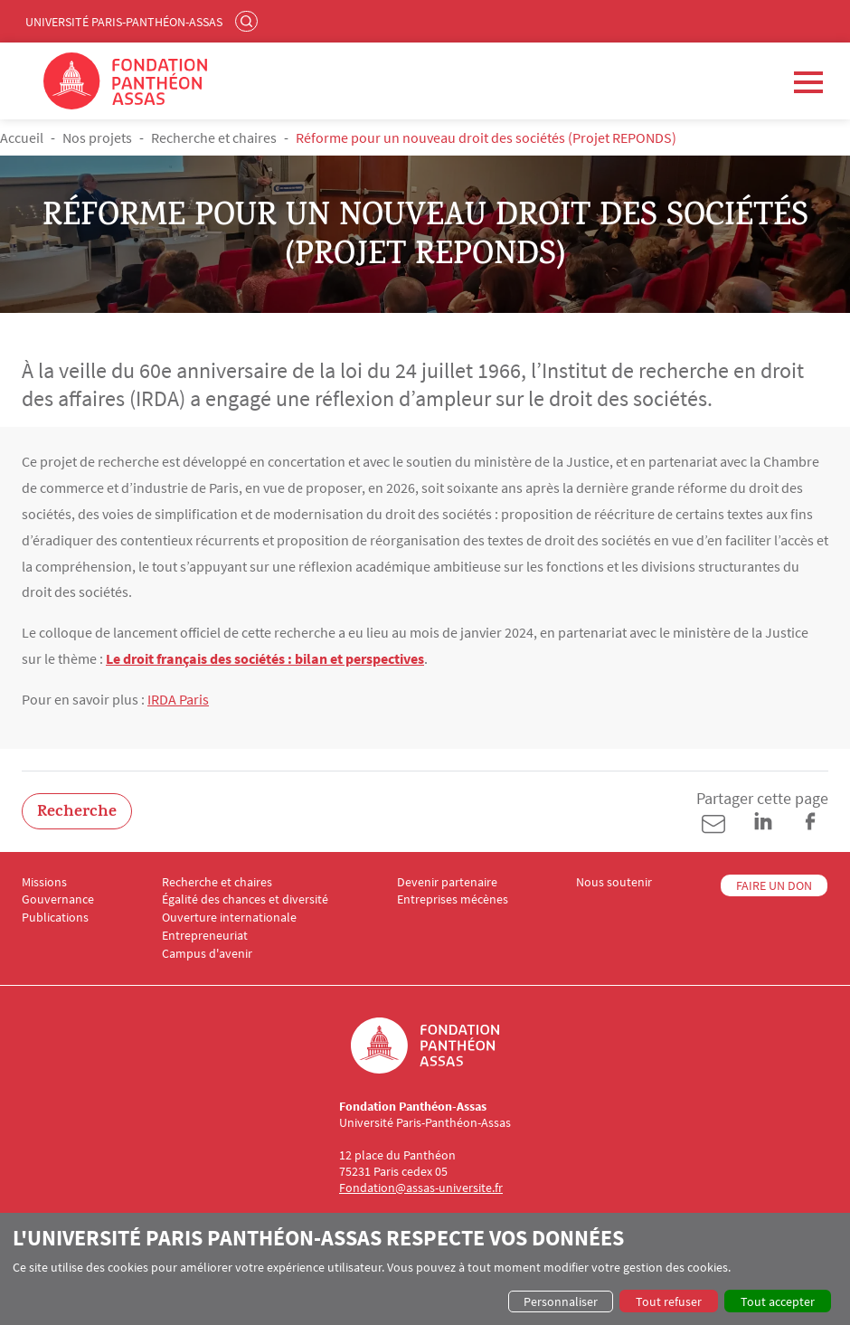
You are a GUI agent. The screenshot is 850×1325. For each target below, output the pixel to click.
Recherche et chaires (214, 137)
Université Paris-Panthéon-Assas (123, 21)
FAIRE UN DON (774, 885)
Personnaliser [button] (561, 1301)
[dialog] (425, 1269)
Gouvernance (58, 899)
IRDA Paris (178, 699)
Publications (55, 917)
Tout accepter (778, 1301)
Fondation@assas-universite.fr (421, 1187)
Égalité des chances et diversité (245, 899)
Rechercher (249, 21)
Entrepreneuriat (205, 935)
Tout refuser (669, 1301)
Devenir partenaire (447, 882)
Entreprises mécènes (452, 899)
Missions (44, 882)
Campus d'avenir (207, 953)
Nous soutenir (614, 882)
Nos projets (97, 137)
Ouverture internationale (229, 917)
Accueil (21, 137)
